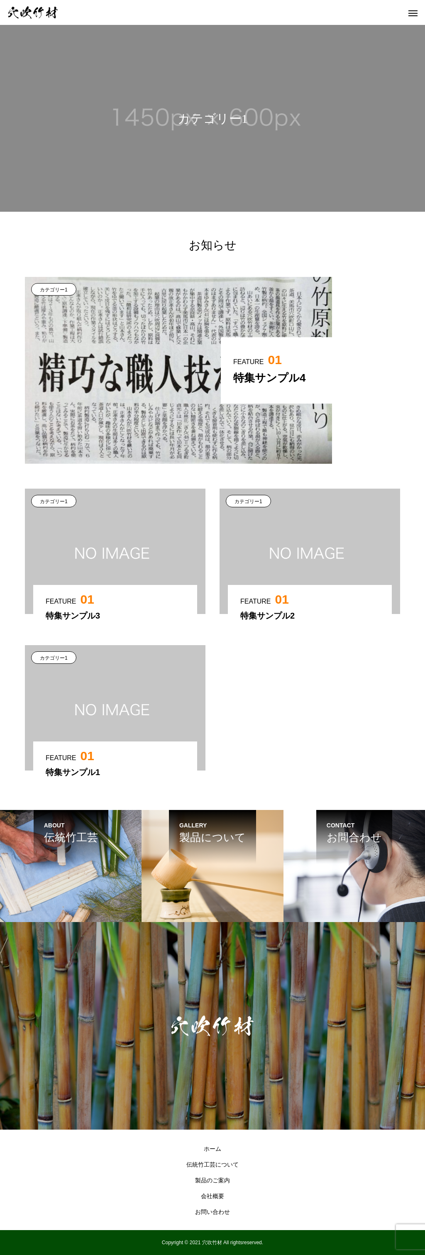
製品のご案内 (212, 1180)
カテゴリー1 (54, 290)
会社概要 (212, 1196)
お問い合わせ (212, 1212)
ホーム (212, 1148)
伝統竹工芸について (212, 1164)
